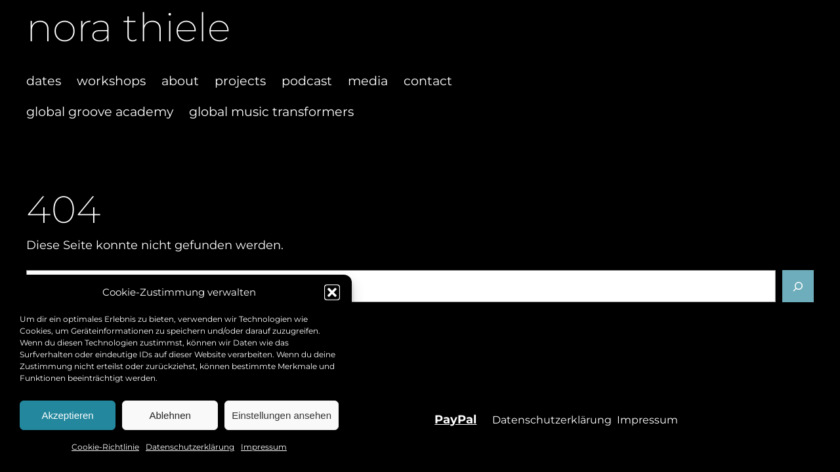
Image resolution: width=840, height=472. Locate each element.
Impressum (264, 447)
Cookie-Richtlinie (105, 447)
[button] (332, 292)
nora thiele (128, 27)
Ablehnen (169, 415)
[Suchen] (798, 286)
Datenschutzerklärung (190, 447)
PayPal (455, 419)
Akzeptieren (67, 415)
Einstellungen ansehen (281, 415)
